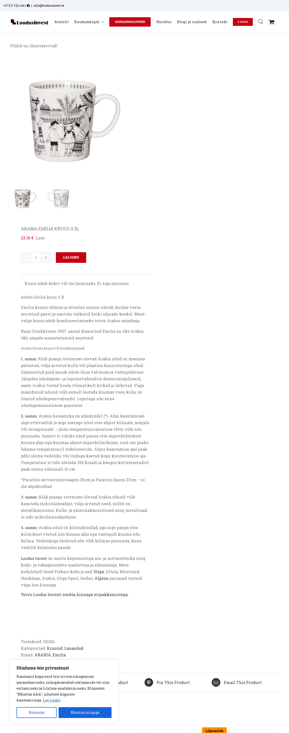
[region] (64, 691)
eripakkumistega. (111, 594)
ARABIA (42, 654)
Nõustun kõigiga (85, 712)
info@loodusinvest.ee (48, 5)
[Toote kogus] (36, 257)
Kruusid (55, 648)
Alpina (101, 578)
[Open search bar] (260, 21)
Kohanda (36, 712)
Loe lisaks (52, 700)
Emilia (59, 654)
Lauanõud (73, 648)
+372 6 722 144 (14, 5)
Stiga (99, 571)
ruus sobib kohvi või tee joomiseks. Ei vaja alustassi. (77, 283)
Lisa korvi (71, 257)
